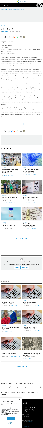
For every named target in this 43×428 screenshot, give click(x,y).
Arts (3, 124)
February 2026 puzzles (30, 327)
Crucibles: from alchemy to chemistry (31, 354)
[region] (11, 413)
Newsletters (5, 9)
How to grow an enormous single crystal (10, 327)
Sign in (17, 267)
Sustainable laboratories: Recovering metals (31, 224)
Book (24, 351)
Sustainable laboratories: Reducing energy (31, 198)
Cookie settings (10, 423)
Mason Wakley (8, 332)
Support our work (29, 411)
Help (2, 392)
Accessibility (33, 392)
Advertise (9, 383)
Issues (20, 383)
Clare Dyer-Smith (9, 175)
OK (10, 418)
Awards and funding (30, 407)
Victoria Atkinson (31, 174)
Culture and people (18, 124)
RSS (33, 383)
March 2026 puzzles (29, 302)
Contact (7, 392)
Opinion (4, 325)
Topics (15, 383)
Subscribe (3, 383)
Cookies (18, 392)
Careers (4, 167)
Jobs (10, 9)
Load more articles (21, 238)
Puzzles (22, 9)
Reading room (16, 9)
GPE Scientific (15, 305)
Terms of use (25, 392)
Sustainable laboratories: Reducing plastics (31, 170)
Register (25, 267)
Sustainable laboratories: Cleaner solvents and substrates (10, 225)
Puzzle (3, 300)
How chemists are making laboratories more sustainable (10, 171)
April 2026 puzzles (8, 302)
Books (8, 124)
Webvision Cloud (25, 426)
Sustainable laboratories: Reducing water (10, 198)
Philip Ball (28, 358)
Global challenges (29, 409)
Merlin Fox (5, 31)
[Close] (19, 399)
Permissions (4, 394)
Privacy (13, 392)
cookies (30, 421)
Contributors (27, 383)
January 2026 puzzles (9, 354)
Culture (3, 25)
